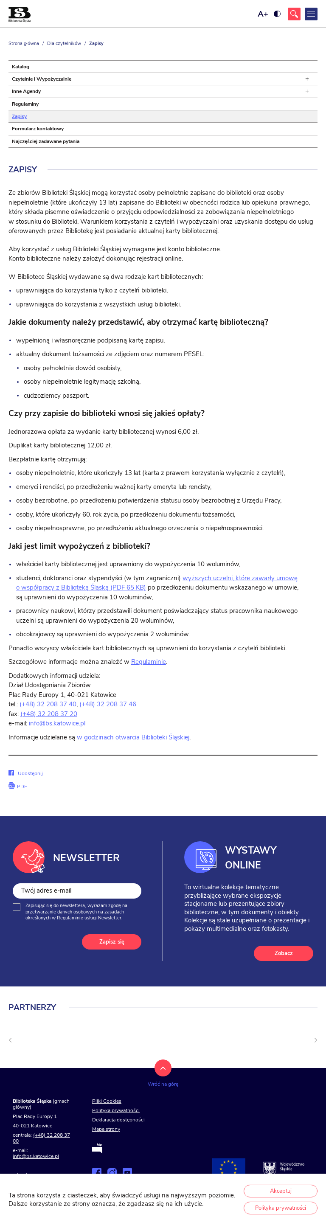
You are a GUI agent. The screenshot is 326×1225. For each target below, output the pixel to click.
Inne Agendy (26, 91)
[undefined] (10, 1040)
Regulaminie (148, 661)
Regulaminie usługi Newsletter (89, 918)
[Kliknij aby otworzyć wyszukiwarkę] (294, 14)
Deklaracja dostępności (118, 1119)
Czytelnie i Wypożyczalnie (41, 79)
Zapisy (19, 116)
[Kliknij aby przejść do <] (139, 1049)
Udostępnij (25, 773)
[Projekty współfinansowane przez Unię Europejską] (228, 1169)
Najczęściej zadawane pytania (45, 141)
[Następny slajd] (316, 1040)
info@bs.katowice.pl (57, 723)
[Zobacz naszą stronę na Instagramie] (112, 1172)
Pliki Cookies (106, 1101)
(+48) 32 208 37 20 (48, 714)
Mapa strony (106, 1129)
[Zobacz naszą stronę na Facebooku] (96, 1172)
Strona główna (23, 43)
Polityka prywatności (116, 1110)
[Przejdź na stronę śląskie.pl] (283, 1169)
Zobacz (284, 953)
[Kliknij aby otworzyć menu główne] (311, 14)
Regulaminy (25, 104)
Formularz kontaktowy (38, 128)
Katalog (20, 66)
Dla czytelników (64, 43)
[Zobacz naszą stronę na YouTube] (127, 1172)
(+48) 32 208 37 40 (48, 704)
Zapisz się (111, 942)
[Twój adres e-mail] (77, 891)
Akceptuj (281, 1191)
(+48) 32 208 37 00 (41, 1138)
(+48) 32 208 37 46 (107, 704)
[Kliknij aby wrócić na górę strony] (163, 1077)
